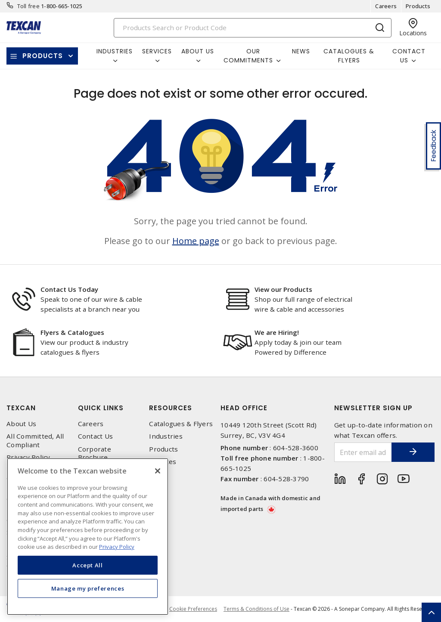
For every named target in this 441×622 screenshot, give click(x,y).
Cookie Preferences (193, 609)
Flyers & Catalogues (72, 332)
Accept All (87, 565)
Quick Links (101, 407)
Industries (166, 436)
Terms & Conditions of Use (256, 609)
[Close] (157, 470)
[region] (87, 536)
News (301, 51)
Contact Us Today (69, 289)
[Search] (253, 27)
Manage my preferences (87, 588)
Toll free (28, 6)
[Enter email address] (363, 452)
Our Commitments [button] (248, 56)
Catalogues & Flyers (348, 56)
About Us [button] (197, 51)
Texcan (21, 407)
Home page (195, 241)
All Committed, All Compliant (35, 440)
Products (418, 6)
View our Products (283, 289)
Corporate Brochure (94, 453)
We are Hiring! (277, 332)
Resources (170, 407)
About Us (21, 424)
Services (162, 462)
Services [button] (157, 51)
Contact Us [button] (408, 56)
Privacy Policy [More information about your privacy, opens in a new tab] (116, 547)
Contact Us (95, 436)
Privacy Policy (28, 457)
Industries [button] (114, 51)
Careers (386, 6)
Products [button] (42, 55)
